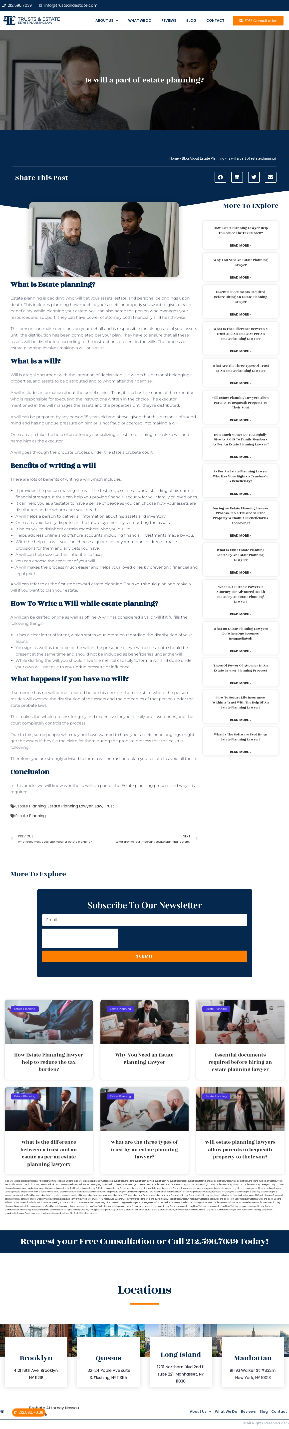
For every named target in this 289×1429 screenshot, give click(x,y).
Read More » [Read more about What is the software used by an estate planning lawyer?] (240, 752)
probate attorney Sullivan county (118, 1188)
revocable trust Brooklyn (23, 1195)
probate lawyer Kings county (202, 1188)
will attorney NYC (251, 1195)
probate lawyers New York (25, 1191)
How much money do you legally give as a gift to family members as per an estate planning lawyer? (241, 439)
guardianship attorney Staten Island (140, 1209)
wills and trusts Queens (270, 1199)
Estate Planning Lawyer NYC (260, 1209)
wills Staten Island (177, 1202)
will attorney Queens (270, 1195)
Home (174, 158)
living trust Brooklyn (104, 1181)
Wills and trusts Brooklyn (177, 1199)
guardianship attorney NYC (81, 1209)
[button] (220, 177)
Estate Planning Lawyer (70, 806)
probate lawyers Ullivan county (125, 1191)
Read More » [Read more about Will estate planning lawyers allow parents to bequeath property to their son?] (240, 420)
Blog (191, 20)
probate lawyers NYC (49, 1191)
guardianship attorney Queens (108, 1209)
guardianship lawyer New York (231, 1209)
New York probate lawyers (116, 1184)
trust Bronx (171, 1195)
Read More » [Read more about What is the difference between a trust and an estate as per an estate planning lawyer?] (240, 351)
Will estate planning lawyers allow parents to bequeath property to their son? (240, 402)
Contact (215, 20)
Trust (109, 806)
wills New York (161, 1202)
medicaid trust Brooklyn (222, 1181)
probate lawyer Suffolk (99, 1191)
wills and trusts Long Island (202, 1199)
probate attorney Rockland (65, 1188)
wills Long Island (146, 1202)
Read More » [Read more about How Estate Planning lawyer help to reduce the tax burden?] (240, 245)
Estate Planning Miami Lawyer (124, 1202)
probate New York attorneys (154, 1191)
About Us (106, 20)
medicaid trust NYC (14, 1184)
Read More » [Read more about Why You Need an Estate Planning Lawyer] (240, 277)
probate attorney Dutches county (170, 1184)
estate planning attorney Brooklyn (162, 1206)
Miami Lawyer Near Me (82, 1202)
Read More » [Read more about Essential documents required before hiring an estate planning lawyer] (240, 314)
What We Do (139, 20)
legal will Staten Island (84, 1181)
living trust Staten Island (199, 1181)
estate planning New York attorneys (129, 1206)
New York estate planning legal (88, 1184)
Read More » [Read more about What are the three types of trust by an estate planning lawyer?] (240, 383)
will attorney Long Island (208, 1195)
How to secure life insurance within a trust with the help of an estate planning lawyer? (240, 702)
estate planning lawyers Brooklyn (38, 1206)
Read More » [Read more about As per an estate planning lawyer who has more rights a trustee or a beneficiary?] (240, 494)
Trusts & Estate (39, 19)
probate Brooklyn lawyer (176, 1188)
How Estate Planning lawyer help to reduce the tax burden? (241, 231)
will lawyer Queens (113, 1199)
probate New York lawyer (180, 1191)
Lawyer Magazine (101, 1202)
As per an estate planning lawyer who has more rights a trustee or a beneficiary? (240, 476)
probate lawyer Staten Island (73, 1191)
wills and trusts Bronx (156, 1199)
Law (98, 806)
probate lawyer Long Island (229, 1188)
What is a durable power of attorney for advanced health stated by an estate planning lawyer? (240, 594)
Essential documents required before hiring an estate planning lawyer (240, 297)
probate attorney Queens (40, 1188)
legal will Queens (65, 1181)
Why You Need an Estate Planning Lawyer (240, 263)
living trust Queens (178, 1181)
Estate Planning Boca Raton (57, 1202)
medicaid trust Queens (35, 1184)
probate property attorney (247, 1191)
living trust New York (144, 1181)
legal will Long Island (14, 1181)
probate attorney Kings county (201, 1184)
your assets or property (119, 304)
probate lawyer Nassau (254, 1188)
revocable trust (158, 1195)
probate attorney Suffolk (90, 1188)
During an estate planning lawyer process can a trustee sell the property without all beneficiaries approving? (241, 516)
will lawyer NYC (95, 1199)
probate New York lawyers (227, 1202)
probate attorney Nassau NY (230, 1184)
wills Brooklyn (38, 1202)
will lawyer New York (77, 1199)
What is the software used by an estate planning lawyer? (240, 737)
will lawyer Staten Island (133, 1199)
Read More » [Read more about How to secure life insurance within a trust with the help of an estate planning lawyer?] (240, 720)
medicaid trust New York (271, 1181)
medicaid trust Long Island (246, 1181)
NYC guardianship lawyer (141, 1184)
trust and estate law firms (252, 1202)
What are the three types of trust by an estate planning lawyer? (240, 368)
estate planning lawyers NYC (200, 1202)
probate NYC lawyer (203, 1191)
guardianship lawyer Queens (18, 1213)
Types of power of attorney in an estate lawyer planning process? (240, 668)
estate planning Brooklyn (66, 1206)
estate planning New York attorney (94, 1206)
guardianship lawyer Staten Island (48, 1213)
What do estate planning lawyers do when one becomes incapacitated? (240, 633)
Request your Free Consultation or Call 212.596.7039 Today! (144, 1240)
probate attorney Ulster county (149, 1188)
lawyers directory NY (72, 1195)
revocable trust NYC (117, 1195)
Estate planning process (145, 785)
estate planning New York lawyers (226, 1206)
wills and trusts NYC (249, 1199)
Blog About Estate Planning (203, 158)
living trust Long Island (124, 1181)
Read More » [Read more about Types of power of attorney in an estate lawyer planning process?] (240, 683)
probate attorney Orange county (259, 1184)
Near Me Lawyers (88, 1213)
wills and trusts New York (227, 1199)
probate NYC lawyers (224, 1191)
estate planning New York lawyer (194, 1206)
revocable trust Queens (139, 1195)
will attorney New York (231, 1195)
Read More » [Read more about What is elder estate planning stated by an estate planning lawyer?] (240, 572)
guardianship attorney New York (52, 1209)
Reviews (168, 20)
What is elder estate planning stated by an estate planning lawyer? (241, 555)
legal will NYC (49, 1181)
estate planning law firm (35, 23)
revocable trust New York (95, 1195)
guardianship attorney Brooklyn (258, 1206)
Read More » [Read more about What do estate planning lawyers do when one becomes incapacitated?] (240, 651)
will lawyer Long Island (56, 1199)
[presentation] (80, 938)
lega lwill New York (33, 1181)
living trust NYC (162, 1181)
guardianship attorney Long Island (20, 1209)
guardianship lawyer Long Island (201, 1209)
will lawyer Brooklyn (35, 1199)
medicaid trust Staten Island (59, 1184)
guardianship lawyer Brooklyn (172, 1209)
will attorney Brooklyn (186, 1195)
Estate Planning (30, 806)
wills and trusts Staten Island (18, 1202)
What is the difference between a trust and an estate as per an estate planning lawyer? (240, 334)
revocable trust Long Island (48, 1195)
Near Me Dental (72, 1213)
